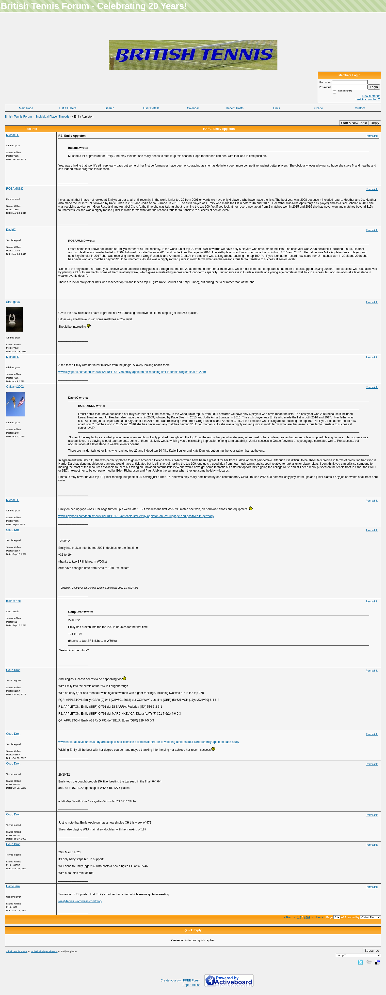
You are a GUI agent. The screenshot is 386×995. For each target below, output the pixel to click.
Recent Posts (234, 108)
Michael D (12, 135)
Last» (319, 917)
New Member (371, 96)
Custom (360, 108)
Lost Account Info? (367, 99)
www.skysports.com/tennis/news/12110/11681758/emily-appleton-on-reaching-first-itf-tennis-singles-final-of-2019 (132, 372)
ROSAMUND (14, 188)
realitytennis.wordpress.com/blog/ (80, 901)
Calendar (193, 108)
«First (288, 917)
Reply (375, 123)
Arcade (318, 108)
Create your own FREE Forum (180, 980)
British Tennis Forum (18, 116)
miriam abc (13, 601)
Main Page (26, 108)
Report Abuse (191, 985)
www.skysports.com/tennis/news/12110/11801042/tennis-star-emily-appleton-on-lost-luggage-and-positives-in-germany (136, 516)
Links (276, 108)
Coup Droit (13, 530)
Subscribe (372, 950)
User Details (151, 108)
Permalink (372, 135)
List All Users (67, 108)
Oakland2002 (15, 386)
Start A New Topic (354, 123)
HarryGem (13, 886)
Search (109, 108)
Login (374, 87)
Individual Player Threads (52, 116)
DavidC (11, 229)
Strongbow (13, 302)
